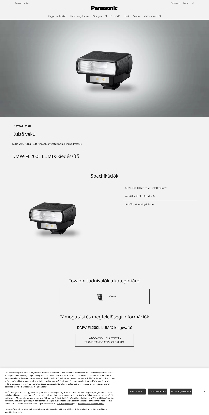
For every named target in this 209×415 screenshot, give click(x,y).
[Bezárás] (204, 391)
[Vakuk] (105, 325)
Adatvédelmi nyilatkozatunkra (91, 403)
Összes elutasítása (158, 391)
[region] (104, 391)
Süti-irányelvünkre (65, 403)
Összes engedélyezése (181, 391)
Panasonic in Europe (23, 3)
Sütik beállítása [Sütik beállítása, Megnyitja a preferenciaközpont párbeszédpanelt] (136, 391)
